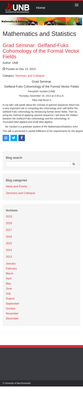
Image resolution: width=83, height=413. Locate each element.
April (8, 278)
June (9, 288)
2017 (9, 229)
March (9, 273)
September (12, 303)
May (8, 283)
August (10, 298)
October (11, 308)
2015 (9, 243)
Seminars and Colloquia (30, 75)
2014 (9, 250)
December (12, 318)
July (8, 293)
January (11, 263)
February (11, 268)
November (12, 313)
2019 (9, 216)
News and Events (16, 186)
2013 (9, 256)
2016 (9, 236)
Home (40, 8)
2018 (9, 223)
